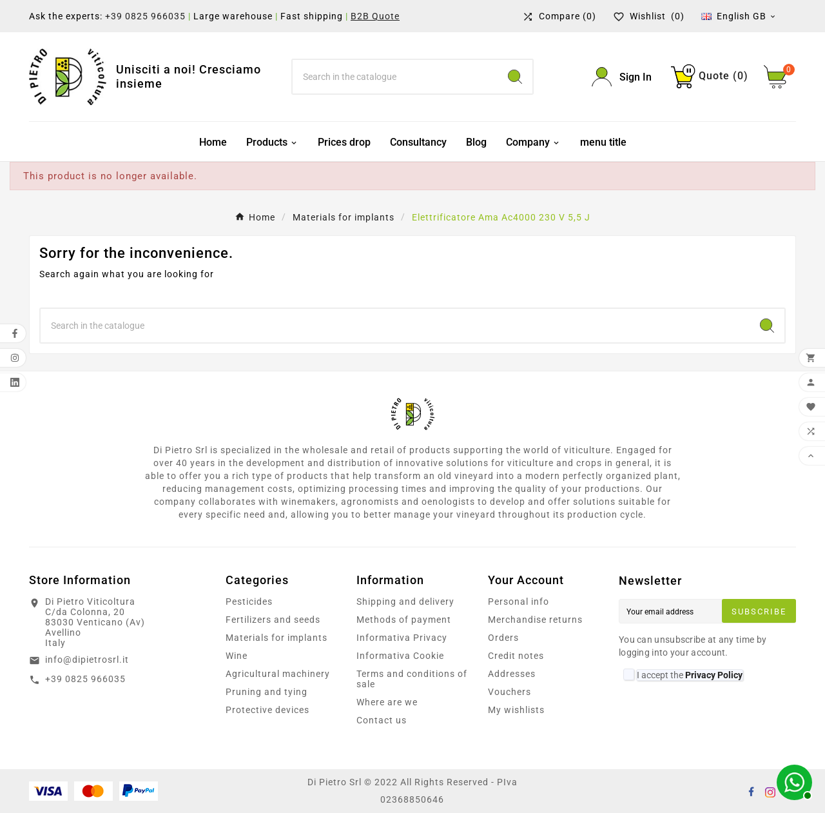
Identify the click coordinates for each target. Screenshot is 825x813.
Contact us (381, 720)
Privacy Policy (713, 675)
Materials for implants (276, 637)
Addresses (512, 674)
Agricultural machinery (278, 674)
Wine (237, 656)
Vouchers (509, 692)
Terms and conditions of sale (411, 679)
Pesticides (249, 601)
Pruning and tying (266, 692)
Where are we (387, 702)
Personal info (518, 601)
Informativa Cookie (400, 656)
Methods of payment (403, 619)
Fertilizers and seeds (273, 619)
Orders (503, 637)
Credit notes (516, 656)
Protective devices (267, 710)
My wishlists (516, 710)
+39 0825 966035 (145, 16)
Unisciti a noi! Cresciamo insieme (188, 76)
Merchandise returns (535, 619)
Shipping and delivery (405, 601)
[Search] (395, 76)
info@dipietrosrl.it (87, 659)
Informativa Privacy (401, 637)
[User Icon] (622, 77)
